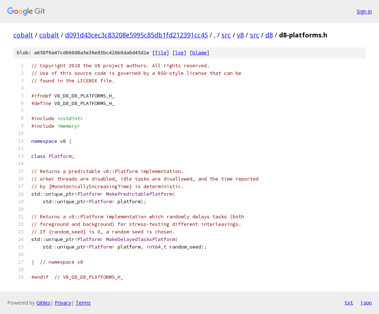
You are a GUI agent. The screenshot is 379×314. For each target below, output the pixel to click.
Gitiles (43, 302)
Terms (83, 302)
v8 (240, 35)
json (366, 302)
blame (199, 53)
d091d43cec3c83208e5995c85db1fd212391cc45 (136, 35)
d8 (269, 35)
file (160, 53)
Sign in (364, 11)
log (179, 53)
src (226, 35)
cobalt (23, 35)
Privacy (63, 302)
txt (348, 302)
